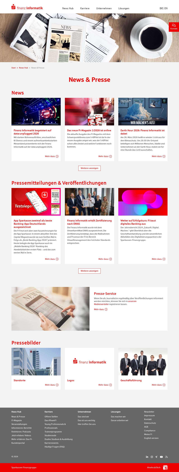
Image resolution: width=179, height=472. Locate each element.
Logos (70, 380)
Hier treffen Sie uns (87, 424)
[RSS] (166, 456)
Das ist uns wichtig (86, 420)
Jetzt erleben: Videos (21, 435)
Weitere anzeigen (89, 168)
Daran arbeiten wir (119, 420)
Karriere (49, 411)
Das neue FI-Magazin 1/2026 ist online (89, 130)
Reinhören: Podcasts (21, 431)
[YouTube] (161, 456)
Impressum (149, 415)
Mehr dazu (50, 156)
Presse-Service (105, 294)
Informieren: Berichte (21, 428)
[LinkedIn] (147, 456)
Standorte (19, 380)
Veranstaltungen (19, 424)
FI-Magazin (16, 420)
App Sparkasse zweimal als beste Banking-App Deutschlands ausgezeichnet (33, 223)
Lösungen (116, 411)
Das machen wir (118, 416)
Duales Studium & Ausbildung (59, 439)
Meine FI (148, 434)
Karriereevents (51, 443)
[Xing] (156, 456)
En (166, 8)
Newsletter (149, 412)
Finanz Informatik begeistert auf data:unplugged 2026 (32, 132)
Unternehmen (84, 411)
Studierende (50, 435)
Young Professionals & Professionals (55, 426)
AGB (146, 427)
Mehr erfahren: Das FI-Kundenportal (21, 441)
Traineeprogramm (53, 431)
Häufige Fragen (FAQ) (55, 447)
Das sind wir (83, 416)
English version (151, 438)
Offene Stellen (51, 416)
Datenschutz (150, 423)
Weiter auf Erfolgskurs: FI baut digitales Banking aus (138, 222)
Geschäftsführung (131, 380)
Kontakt (173, 27)
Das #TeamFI (50, 420)
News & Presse (18, 416)
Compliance (149, 430)
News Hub (16, 411)
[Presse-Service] (50, 308)
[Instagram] (152, 456)
